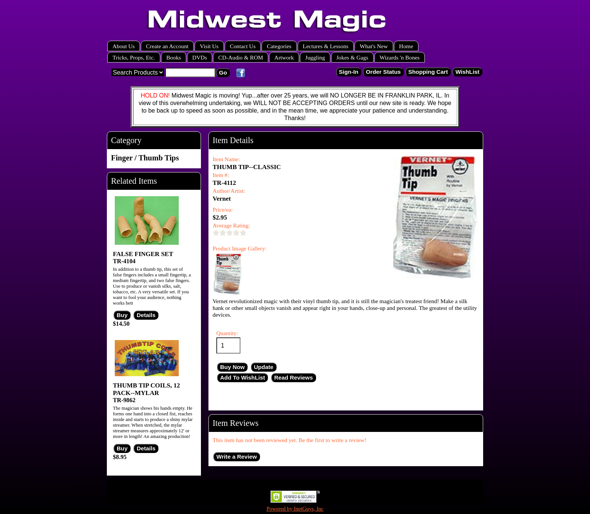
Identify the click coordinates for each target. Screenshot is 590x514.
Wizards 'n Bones (400, 57)
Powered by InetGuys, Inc (295, 509)
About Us (124, 46)
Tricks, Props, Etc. (134, 57)
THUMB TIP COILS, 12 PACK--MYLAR (146, 389)
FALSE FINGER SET (143, 254)
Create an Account (167, 46)
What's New (374, 46)
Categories (279, 46)
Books (173, 57)
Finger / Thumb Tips (145, 158)
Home (406, 46)
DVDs (199, 57)
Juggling (315, 57)
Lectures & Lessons (326, 46)
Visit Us (209, 46)
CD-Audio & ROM (240, 57)
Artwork (284, 57)
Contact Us (242, 46)
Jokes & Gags (352, 57)
